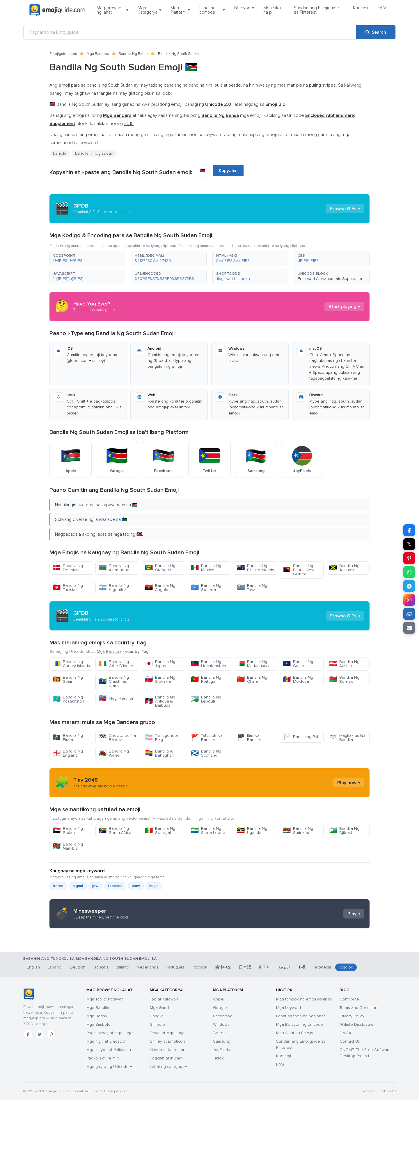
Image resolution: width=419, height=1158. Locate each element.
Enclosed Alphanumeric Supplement (331, 278)
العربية (284, 1025)
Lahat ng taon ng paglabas (301, 1074)
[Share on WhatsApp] (409, 572)
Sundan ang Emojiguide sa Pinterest (316, 10)
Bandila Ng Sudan (68, 830)
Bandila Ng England (68, 753)
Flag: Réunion (116, 698)
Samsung (221, 1099)
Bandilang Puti (301, 737)
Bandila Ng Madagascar (253, 663)
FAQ (381, 7)
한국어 (265, 1025)
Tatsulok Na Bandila (207, 737)
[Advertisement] (209, 979)
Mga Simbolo (98, 1082)
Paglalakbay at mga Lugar (110, 1091)
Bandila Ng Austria (344, 663)
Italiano (122, 1025)
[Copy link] (409, 614)
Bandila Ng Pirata (68, 737)
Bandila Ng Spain (68, 679)
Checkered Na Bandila (117, 737)
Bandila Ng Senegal (160, 830)
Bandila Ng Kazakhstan (68, 699)
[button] (87, 258)
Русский (199, 1025)
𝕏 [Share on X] (409, 544)
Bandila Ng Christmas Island (114, 681)
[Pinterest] (51, 1092)
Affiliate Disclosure (357, 1082)
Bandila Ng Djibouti (206, 699)
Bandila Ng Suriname (298, 830)
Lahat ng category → (168, 1124)
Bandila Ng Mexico (206, 567)
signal (78, 886)
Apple (218, 1057)
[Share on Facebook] (409, 530)
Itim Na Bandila (249, 737)
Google (220, 1065)
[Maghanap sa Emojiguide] (190, 32)
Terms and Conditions (359, 1065)
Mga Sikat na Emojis (294, 1091)
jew (95, 886)
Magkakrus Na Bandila (347, 737)
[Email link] (409, 628)
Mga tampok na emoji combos (304, 1057)
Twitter (219, 1091)
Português (175, 1025)
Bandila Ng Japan (160, 663)
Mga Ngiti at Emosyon (106, 1099)
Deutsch (77, 1025)
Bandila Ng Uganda (252, 830)
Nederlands (147, 1025)
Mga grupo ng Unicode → (109, 1124)
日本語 (245, 1025)
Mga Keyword (288, 1065)
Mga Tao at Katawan (105, 1057)
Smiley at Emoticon (167, 1099)
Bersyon (244, 7)
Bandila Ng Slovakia (160, 679)
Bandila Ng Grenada (160, 567)
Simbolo (157, 1082)
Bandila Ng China (252, 679)
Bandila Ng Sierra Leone (208, 830)
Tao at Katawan (164, 1057)
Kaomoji (360, 7)
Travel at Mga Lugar (168, 1091)
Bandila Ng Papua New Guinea (298, 569)
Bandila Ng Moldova (298, 679)
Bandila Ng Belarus (344, 679)
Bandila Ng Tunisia (68, 587)
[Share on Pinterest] (409, 558)
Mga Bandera (98, 53)
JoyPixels (221, 1107)
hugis (154, 886)
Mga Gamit (159, 1065)
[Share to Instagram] (409, 600)
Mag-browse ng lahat (112, 10)
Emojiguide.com (63, 53)
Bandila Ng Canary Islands (71, 663)
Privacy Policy (352, 1074)
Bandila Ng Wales (114, 753)
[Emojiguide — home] (57, 10)
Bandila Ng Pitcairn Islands (255, 567)
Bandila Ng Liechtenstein (208, 663)
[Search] (375, 32)
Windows (221, 1082)
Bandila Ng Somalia (206, 587)
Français (100, 1025)
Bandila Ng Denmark (68, 567)
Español (54, 1025)
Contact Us (350, 1099)
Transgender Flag (161, 737)
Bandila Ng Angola (160, 587)
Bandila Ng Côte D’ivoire (116, 663)
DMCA (345, 1091)
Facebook (222, 1074)
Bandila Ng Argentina (114, 587)
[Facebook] (28, 1092)
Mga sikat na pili (272, 10)
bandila (59, 153)
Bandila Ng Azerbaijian (114, 567)
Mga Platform (180, 10)
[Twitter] (39, 1092)
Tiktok (218, 1116)
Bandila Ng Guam (298, 663)
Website (369, 1149)
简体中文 (223, 1025)
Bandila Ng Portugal (206, 679)
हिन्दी (301, 1025)
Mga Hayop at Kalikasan (108, 1107)
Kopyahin (228, 170)
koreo (58, 886)
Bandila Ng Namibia (68, 846)
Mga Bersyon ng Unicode (299, 1082)
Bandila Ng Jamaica (344, 567)
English (33, 1025)
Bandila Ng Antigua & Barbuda (160, 701)
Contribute (349, 1057)
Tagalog (346, 1025)
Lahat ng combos (212, 10)
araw (136, 886)
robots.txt (388, 1149)
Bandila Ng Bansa (133, 53)
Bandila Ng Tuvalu (252, 587)
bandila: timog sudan (94, 153)
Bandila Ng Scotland (206, 753)
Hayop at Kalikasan (167, 1107)
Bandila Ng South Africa (115, 830)
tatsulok (115, 886)
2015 (129, 123)
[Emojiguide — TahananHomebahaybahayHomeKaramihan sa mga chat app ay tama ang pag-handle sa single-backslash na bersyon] (28, 1052)
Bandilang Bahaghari (159, 753)
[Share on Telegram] (409, 586)
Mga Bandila (97, 1065)
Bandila (157, 1074)
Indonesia (322, 1025)
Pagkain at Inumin (102, 1116)
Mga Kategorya (149, 10)
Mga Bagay (96, 1074)
